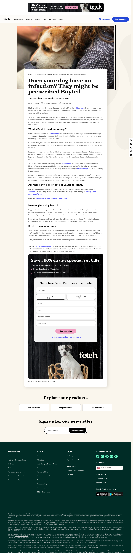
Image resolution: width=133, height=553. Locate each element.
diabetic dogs (82, 168)
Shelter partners (73, 456)
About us (40, 460)
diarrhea (31, 192)
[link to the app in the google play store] (116, 494)
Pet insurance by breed (16, 480)
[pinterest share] (131, 151)
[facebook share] (131, 144)
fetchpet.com (50, 524)
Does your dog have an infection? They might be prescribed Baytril (66, 74)
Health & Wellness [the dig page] (39, 74)
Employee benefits (44, 476)
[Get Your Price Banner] (66, 7)
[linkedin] (116, 456)
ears (83, 108)
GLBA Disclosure (43, 492)
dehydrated (66, 163)
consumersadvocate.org (21, 536)
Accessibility (42, 484)
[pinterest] (107, 456)
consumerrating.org (13, 537)
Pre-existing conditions (16, 472)
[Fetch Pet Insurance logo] (6, 19)
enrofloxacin (54, 133)
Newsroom (41, 480)
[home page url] (43, 246)
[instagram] (102, 456)
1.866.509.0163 (101, 483)
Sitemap (70, 475)
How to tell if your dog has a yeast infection (53, 198)
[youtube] (111, 456)
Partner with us (43, 472)
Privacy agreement (44, 488)
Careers (40, 468)
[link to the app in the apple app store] (102, 494)
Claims (10, 468)
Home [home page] (30, 74)
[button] (18, 19)
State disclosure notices (17, 460)
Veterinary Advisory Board (47, 464)
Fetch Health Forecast (75, 471)
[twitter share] (131, 147)
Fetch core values (44, 456)
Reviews (11, 464)
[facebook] (97, 456)
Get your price (120, 19)
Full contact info (102, 479)
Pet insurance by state (16, 476)
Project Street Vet (73, 460)
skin (77, 108)
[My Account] (104, 19)
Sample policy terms (15, 456)
